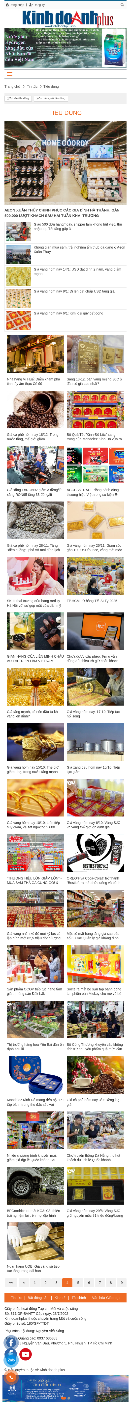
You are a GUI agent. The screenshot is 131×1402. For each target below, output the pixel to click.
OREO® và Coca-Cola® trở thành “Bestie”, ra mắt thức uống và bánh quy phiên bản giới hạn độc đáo (93, 882)
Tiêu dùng (65, 112)
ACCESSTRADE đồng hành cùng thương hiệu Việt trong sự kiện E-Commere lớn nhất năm (93, 494)
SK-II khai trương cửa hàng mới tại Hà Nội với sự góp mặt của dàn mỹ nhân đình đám (34, 605)
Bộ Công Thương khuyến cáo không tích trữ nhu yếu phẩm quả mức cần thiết (95, 1049)
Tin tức (32, 86)
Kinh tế (60, 1298)
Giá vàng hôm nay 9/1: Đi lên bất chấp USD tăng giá (74, 291)
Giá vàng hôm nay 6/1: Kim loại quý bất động (68, 313)
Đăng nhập (15, 4)
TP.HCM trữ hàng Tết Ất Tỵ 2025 (92, 601)
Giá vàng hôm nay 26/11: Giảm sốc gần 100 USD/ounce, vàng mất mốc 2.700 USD (94, 550)
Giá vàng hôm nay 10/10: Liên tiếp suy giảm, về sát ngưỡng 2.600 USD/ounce (33, 827)
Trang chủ (12, 86)
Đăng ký (36, 4)
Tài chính (79, 1298)
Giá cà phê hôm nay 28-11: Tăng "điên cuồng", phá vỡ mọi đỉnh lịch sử (33, 550)
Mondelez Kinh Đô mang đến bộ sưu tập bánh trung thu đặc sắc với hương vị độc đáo (35, 1104)
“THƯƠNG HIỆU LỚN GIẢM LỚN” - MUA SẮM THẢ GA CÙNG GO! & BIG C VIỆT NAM (34, 882)
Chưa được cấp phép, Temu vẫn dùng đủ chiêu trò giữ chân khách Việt (93, 660)
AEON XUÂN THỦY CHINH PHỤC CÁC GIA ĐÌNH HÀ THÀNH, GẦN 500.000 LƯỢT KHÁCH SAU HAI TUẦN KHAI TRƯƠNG (62, 213)
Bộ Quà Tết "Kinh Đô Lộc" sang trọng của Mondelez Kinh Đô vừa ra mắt (94, 439)
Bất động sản (38, 1298)
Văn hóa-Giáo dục (106, 1298)
